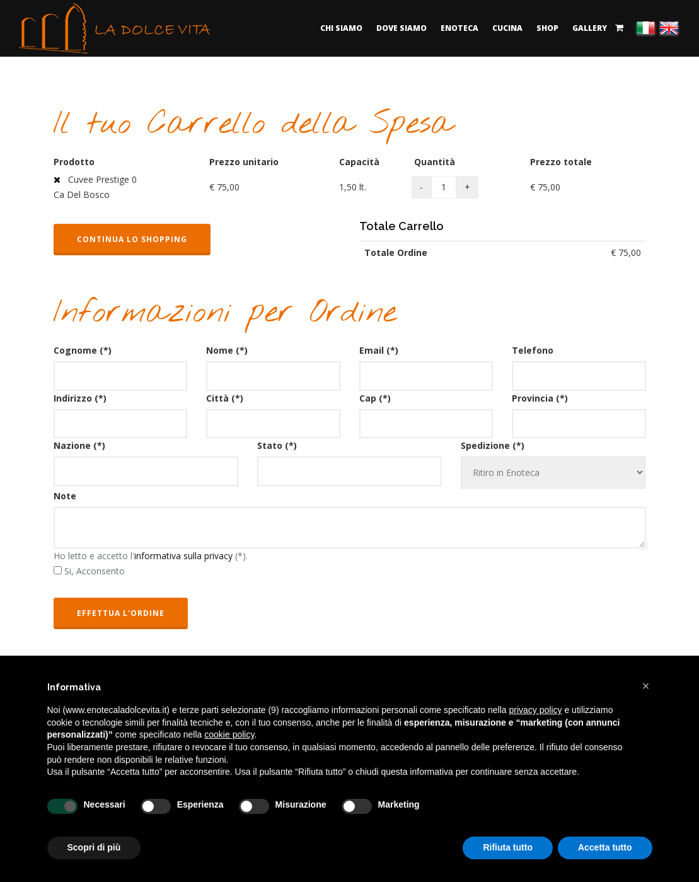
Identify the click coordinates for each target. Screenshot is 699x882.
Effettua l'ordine (121, 613)
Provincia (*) (540, 398)
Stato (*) (277, 445)
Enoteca (459, 28)
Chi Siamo (341, 28)
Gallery (589, 28)
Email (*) (378, 350)
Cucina (507, 28)
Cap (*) (375, 398)
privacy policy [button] (535, 710)
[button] (646, 686)
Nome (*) (227, 350)
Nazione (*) (79, 445)
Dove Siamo (401, 28)
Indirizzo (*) (80, 398)
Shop (547, 28)
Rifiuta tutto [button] (508, 847)
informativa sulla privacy (183, 556)
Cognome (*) (83, 350)
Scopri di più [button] (94, 847)
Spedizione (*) (492, 445)
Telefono (532, 350)
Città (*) (224, 398)
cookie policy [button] (229, 734)
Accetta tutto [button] (605, 847)
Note (65, 496)
